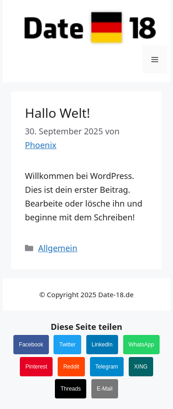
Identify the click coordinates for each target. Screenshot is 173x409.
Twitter (67, 344)
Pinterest (36, 366)
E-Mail (105, 389)
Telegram (106, 366)
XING (141, 366)
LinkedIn (102, 344)
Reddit (71, 366)
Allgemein (58, 247)
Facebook (31, 344)
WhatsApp (141, 344)
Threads (70, 389)
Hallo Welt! (57, 112)
